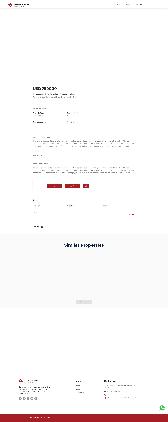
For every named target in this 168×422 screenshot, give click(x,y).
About (78, 389)
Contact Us (80, 393)
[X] (28, 398)
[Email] (54, 186)
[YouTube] (35, 398)
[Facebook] (24, 398)
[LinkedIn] (20, 398)
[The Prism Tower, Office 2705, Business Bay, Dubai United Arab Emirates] (121, 398)
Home (78, 386)
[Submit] (131, 214)
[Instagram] (31, 398)
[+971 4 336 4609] (115, 395)
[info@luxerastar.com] (115, 391)
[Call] (72, 186)
